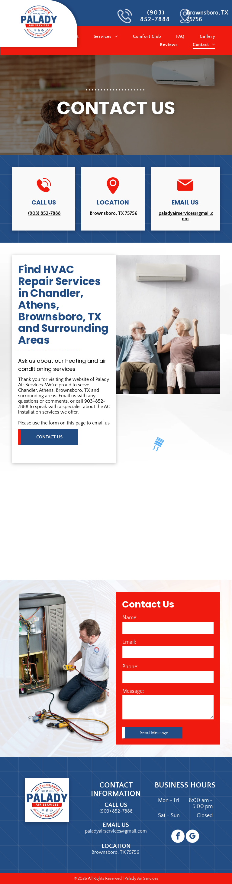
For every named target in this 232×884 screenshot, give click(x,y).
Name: (129, 618)
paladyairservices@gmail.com (186, 216)
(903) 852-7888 (155, 16)
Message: (133, 691)
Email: (129, 642)
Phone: (130, 667)
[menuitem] (105, 36)
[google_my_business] (192, 837)
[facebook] (178, 837)
